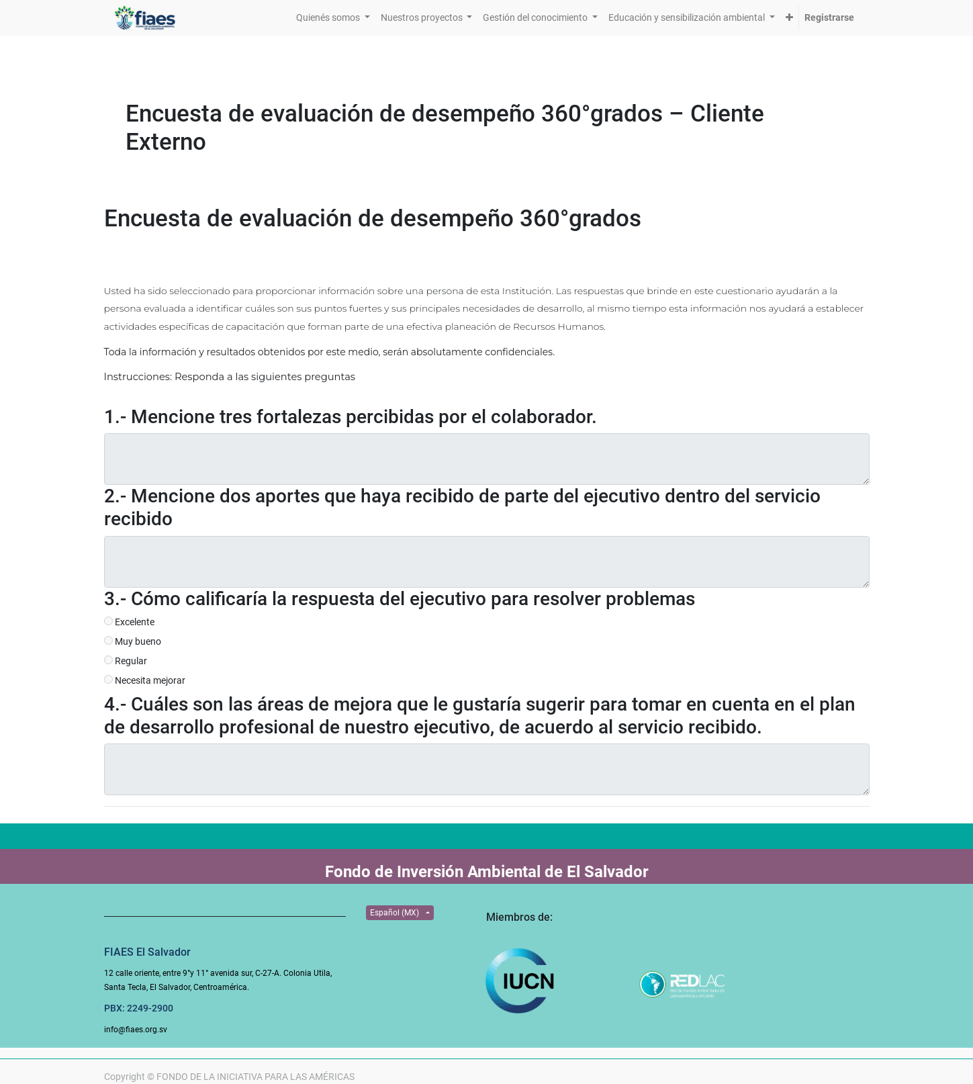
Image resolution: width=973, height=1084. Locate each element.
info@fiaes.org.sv (135, 1029)
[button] (789, 17)
